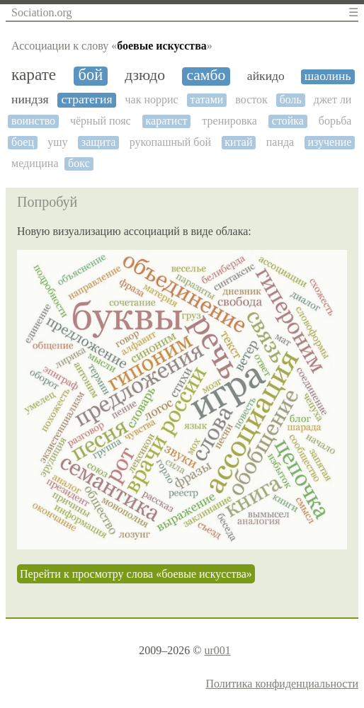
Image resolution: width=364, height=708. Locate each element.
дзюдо (145, 75)
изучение (329, 142)
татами (207, 99)
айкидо (266, 76)
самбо (205, 75)
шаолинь (328, 76)
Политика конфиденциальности (281, 684)
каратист (167, 121)
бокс (79, 163)
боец (22, 142)
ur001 (217, 650)
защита (98, 142)
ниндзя (30, 99)
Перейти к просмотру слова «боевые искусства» (136, 574)
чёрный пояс (100, 121)
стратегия (86, 99)
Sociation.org (41, 12)
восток (251, 99)
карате (33, 75)
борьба (335, 121)
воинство (33, 121)
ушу (57, 142)
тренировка (229, 121)
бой (91, 75)
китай (238, 142)
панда (280, 142)
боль (291, 99)
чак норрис (151, 99)
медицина (35, 163)
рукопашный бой (170, 142)
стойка (288, 121)
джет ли (333, 99)
